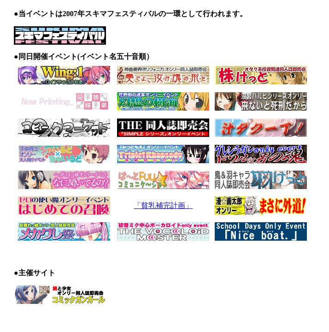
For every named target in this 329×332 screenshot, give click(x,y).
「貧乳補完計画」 (163, 205)
